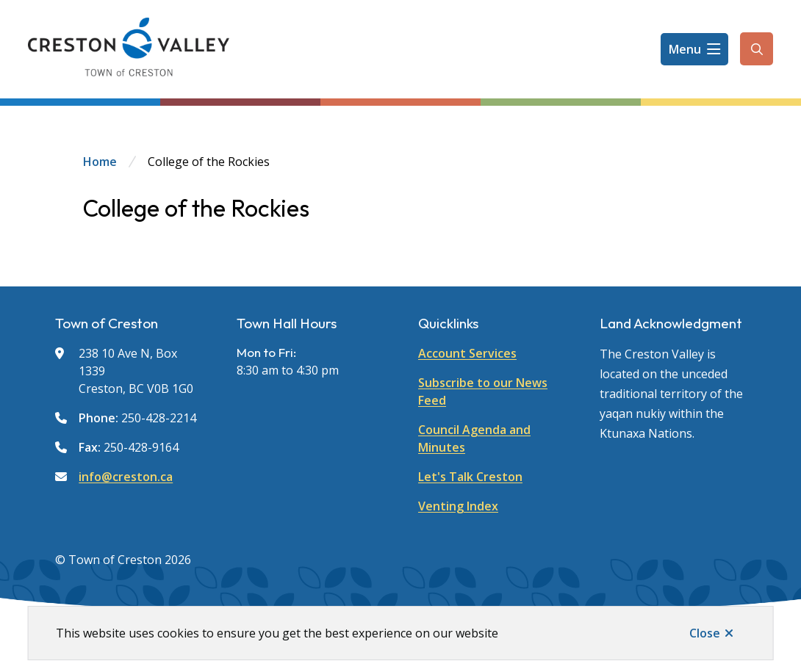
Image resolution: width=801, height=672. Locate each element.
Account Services (467, 353)
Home (100, 161)
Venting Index (458, 506)
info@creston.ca (126, 477)
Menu (685, 49)
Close (704, 633)
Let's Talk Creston (470, 477)
